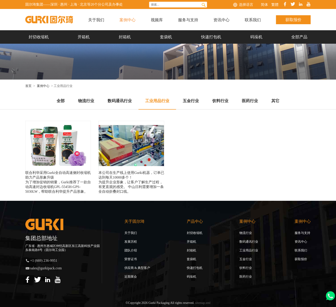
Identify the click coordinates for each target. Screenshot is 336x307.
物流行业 (245, 233)
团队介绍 (130, 250)
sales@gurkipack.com (46, 268)
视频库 (157, 19)
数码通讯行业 (248, 241)
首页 (28, 86)
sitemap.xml (203, 303)
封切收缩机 (39, 37)
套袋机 (166, 37)
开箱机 (84, 37)
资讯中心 (221, 19)
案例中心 (127, 19)
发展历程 (130, 241)
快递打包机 (211, 37)
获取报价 (293, 19)
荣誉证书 (130, 259)
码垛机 (256, 37)
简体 (264, 4)
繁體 (275, 4)
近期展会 (130, 276)
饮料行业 (245, 268)
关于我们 (96, 19)
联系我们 (253, 19)
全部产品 (299, 37)
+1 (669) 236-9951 (43, 260)
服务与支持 (188, 19)
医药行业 (245, 276)
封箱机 (125, 37)
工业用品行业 (248, 250)
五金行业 (245, 259)
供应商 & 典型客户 (137, 268)
